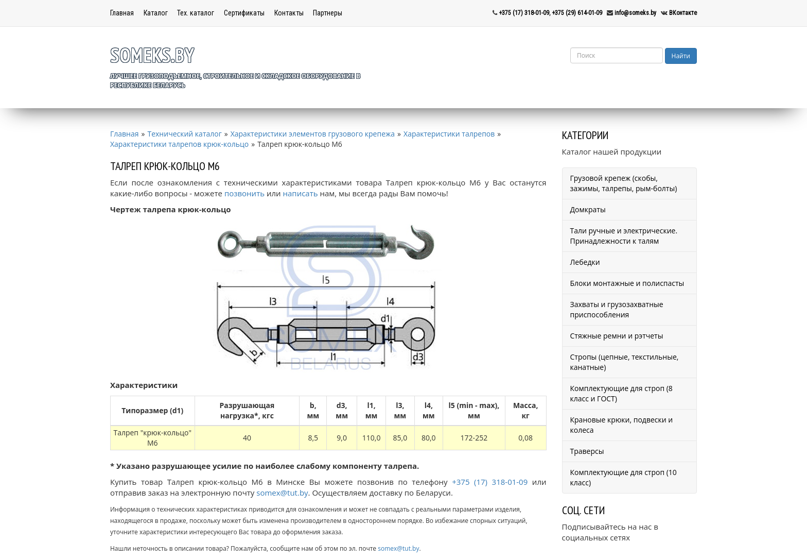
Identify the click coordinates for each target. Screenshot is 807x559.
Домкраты (588, 209)
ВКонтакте (683, 12)
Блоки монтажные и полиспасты (627, 283)
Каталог (156, 13)
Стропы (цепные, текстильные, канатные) (624, 362)
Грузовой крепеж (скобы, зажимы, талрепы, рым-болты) (623, 183)
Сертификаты (244, 13)
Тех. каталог (195, 13)
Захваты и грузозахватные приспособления (616, 309)
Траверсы (587, 451)
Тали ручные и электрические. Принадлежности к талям (624, 236)
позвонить (244, 193)
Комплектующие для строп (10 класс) (623, 477)
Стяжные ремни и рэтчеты (616, 336)
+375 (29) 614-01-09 (577, 12)
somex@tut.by (282, 492)
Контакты (289, 13)
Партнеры (327, 13)
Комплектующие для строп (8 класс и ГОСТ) (621, 393)
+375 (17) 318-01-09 (524, 12)
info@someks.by (635, 12)
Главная (122, 13)
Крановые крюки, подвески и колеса (621, 425)
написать (300, 193)
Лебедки (585, 262)
